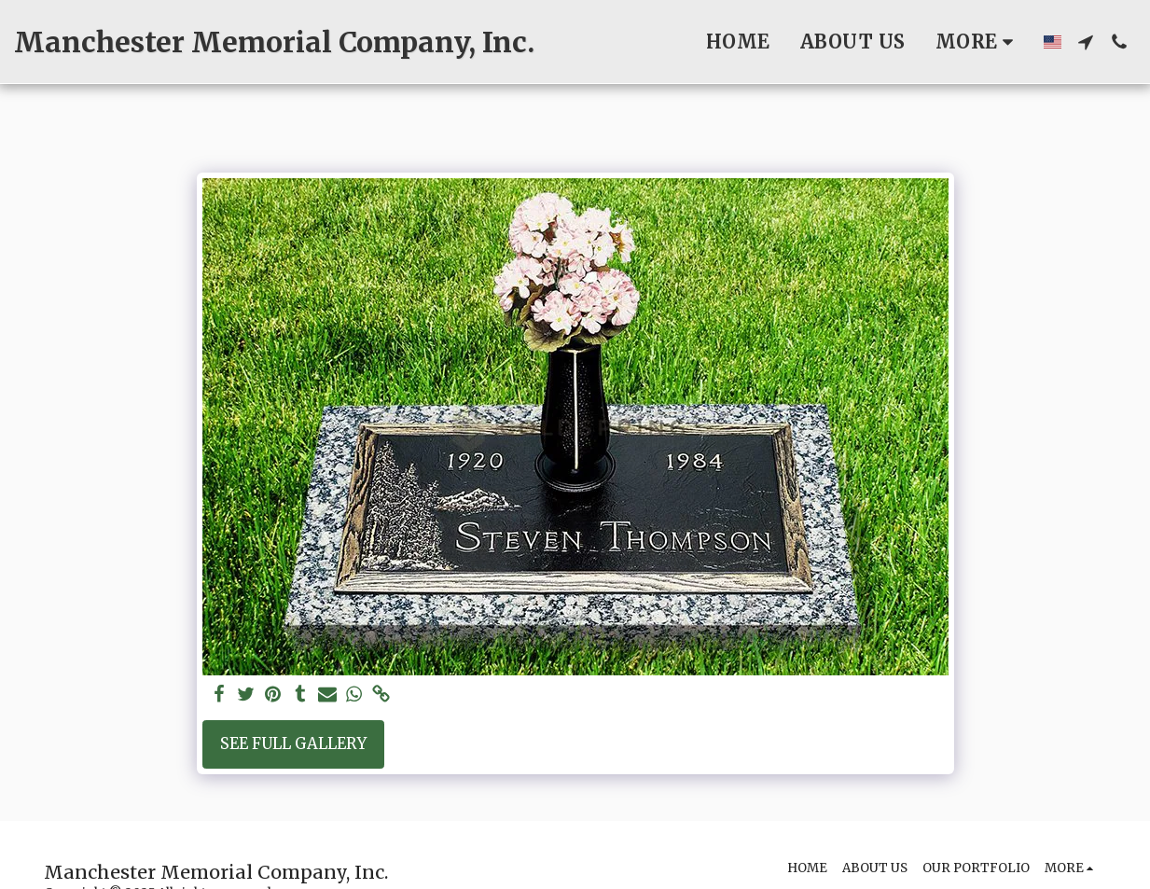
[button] (1086, 42)
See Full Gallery (293, 744)
